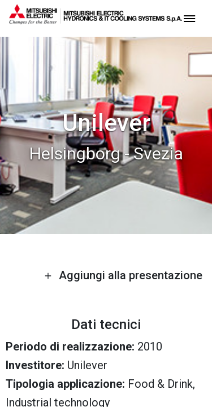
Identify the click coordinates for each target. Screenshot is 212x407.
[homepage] (95, 20)
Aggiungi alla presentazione (123, 275)
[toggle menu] (189, 18)
